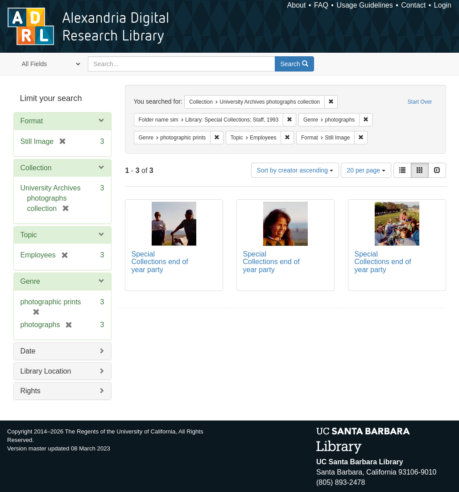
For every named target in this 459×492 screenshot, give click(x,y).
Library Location (46, 371)
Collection (36, 168)
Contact (413, 5)
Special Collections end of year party (160, 261)
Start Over (420, 102)
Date (28, 351)
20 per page (366, 170)
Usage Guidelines (364, 5)
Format (32, 121)
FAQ (321, 5)
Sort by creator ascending (295, 170)
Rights (31, 391)
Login (442, 5)
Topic (29, 235)
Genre (30, 281)
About (296, 5)
